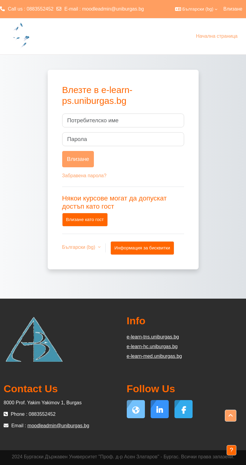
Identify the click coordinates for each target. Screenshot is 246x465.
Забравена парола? (84, 175)
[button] (196, 9)
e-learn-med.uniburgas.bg (154, 356)
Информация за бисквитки (142, 247)
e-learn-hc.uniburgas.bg (152, 346)
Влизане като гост (85, 219)
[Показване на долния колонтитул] (231, 450)
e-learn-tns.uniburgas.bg (153, 336)
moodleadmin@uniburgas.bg (113, 8)
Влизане (232, 8)
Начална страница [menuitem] (217, 36)
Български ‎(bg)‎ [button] (79, 247)
